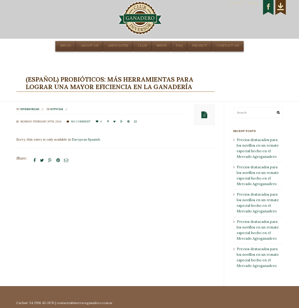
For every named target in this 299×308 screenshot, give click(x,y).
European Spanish (86, 139)
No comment (80, 121)
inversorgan (29, 109)
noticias (56, 109)
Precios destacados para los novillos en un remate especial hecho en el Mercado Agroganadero (258, 148)
